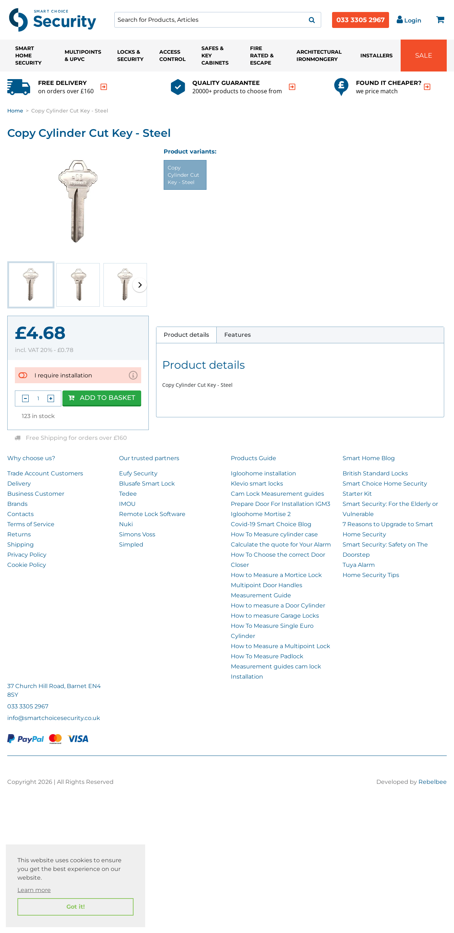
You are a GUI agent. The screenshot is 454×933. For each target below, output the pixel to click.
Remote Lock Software (152, 514)
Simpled (131, 544)
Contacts (20, 514)
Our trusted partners (149, 458)
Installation (247, 676)
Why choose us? (31, 458)
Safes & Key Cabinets (215, 55)
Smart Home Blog (369, 458)
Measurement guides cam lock (276, 666)
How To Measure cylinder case (274, 534)
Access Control (172, 55)
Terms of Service (30, 524)
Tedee (128, 493)
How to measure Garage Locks (275, 615)
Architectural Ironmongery (318, 55)
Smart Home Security (28, 55)
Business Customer (35, 493)
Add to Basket (101, 398)
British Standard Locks (375, 473)
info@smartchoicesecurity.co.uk (53, 718)
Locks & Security (130, 55)
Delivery (19, 483)
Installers (376, 55)
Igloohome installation (263, 473)
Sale (423, 56)
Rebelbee (432, 781)
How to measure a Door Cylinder (278, 605)
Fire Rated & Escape (262, 55)
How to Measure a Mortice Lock (276, 575)
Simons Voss (137, 534)
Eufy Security (138, 473)
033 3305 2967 (360, 20)
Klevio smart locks (257, 483)
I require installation (63, 375)
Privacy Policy (26, 554)
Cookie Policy (26, 564)
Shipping (20, 544)
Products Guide (253, 458)
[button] (139, 284)
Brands (17, 503)
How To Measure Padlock (267, 656)
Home (15, 111)
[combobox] (217, 20)
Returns (19, 534)
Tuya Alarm (359, 564)
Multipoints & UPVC (83, 55)
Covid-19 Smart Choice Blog (271, 524)
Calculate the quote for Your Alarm (281, 544)
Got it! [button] (75, 906)
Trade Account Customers (45, 473)
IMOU (127, 503)
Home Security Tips (371, 575)
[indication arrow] (104, 86)
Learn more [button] (34, 890)
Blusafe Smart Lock (147, 483)
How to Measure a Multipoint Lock (280, 646)
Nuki (126, 524)
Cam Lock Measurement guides (277, 493)
